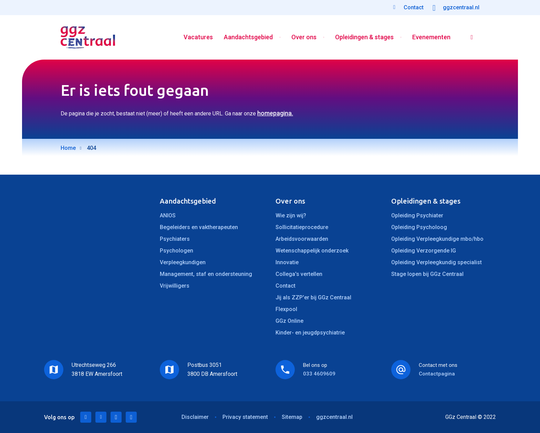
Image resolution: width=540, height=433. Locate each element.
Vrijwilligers (174, 285)
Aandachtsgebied (248, 37)
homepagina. (275, 113)
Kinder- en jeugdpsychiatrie (310, 332)
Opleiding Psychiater (417, 215)
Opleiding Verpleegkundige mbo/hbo (437, 239)
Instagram (131, 417)
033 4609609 (319, 374)
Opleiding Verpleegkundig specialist (436, 262)
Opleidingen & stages (364, 37)
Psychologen (176, 250)
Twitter (100, 417)
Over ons (303, 37)
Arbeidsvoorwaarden (302, 239)
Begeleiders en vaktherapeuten (199, 227)
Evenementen (431, 37)
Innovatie (287, 262)
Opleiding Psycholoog (419, 227)
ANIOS (168, 215)
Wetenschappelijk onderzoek (312, 250)
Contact (285, 285)
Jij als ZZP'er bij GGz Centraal (313, 297)
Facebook (116, 417)
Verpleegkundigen (183, 262)
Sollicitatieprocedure (302, 227)
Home (68, 148)
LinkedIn (85, 417)
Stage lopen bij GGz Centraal (427, 274)
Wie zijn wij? (291, 215)
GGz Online (289, 321)
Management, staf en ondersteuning (206, 274)
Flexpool (286, 309)
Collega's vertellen (299, 274)
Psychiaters (175, 239)
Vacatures (198, 37)
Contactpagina (437, 374)
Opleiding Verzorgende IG (423, 250)
